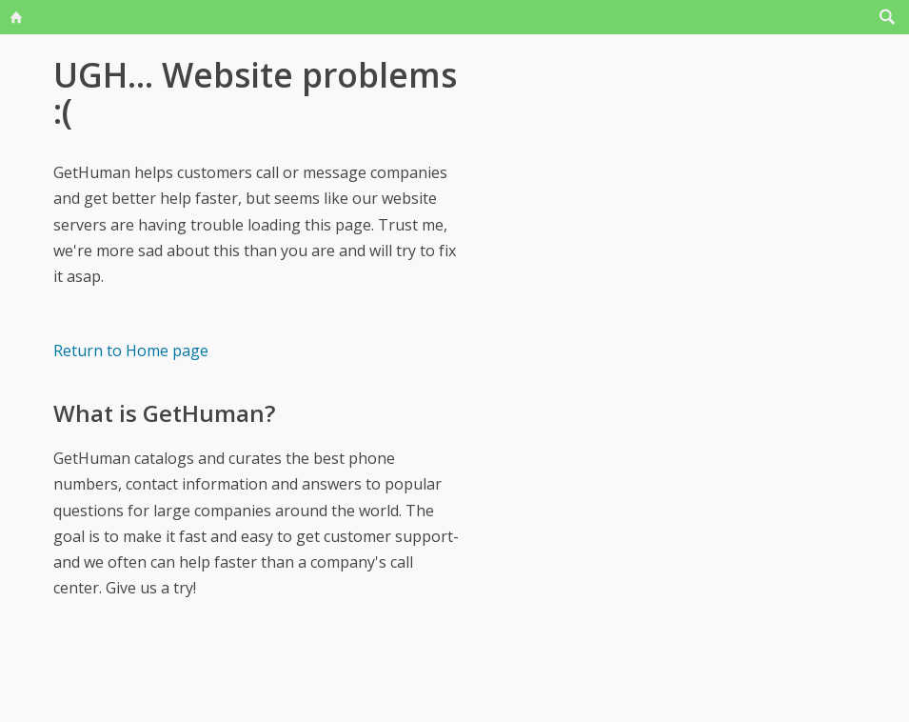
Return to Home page (130, 350)
